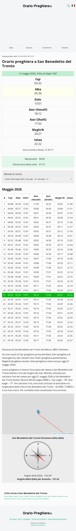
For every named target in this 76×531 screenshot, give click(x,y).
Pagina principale (7, 56)
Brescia (30, 499)
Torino (21, 496)
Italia (11, 48)
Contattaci (26, 519)
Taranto (25, 499)
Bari (49, 496)
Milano (11, 496)
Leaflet (54, 433)
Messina (7, 499)
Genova (33, 496)
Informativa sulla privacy (57, 519)
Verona (65, 496)
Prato (41, 499)
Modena (46, 499)
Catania (53, 496)
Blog (19, 519)
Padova (13, 499)
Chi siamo (13, 519)
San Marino (47, 48)
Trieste (18, 499)
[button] (38, 412)
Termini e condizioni (39, 519)
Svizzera (29, 48)
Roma (6, 496)
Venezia (59, 496)
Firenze (44, 496)
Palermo (27, 496)
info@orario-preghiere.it (38, 525)
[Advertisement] (38, 28)
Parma (36, 499)
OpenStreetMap (62, 433)
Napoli (16, 496)
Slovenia (65, 48)
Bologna (39, 496)
